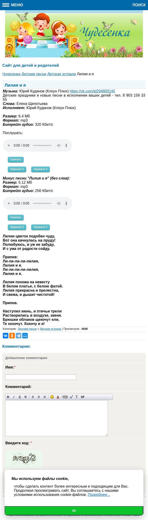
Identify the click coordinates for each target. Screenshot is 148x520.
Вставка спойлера (82, 397)
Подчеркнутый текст (19, 397)
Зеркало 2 (40, 169)
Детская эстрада (50, 329)
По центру (38, 397)
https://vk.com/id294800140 (92, 91)
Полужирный (8, 397)
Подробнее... (99, 495)
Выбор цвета (57, 397)
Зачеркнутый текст (25, 397)
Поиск (139, 5)
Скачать (15, 159)
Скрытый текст (65, 397)
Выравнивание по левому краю (33, 397)
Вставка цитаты (71, 397)
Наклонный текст (14, 397)
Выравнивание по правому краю (44, 397)
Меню (12, 5)
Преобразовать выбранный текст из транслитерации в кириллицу (76, 397)
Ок (74, 510)
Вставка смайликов (52, 397)
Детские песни (27, 329)
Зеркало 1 (17, 169)
